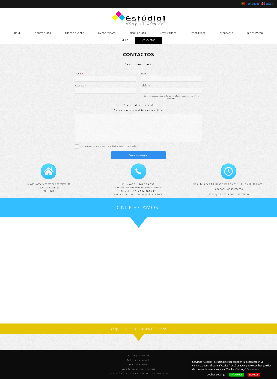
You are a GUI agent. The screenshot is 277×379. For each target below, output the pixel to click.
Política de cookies (138, 364)
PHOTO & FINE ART (74, 33)
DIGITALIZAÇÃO (255, 33)
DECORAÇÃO (226, 33)
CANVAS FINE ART (106, 33)
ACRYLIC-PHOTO (168, 33)
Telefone (145, 85)
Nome (79, 73)
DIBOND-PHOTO (138, 33)
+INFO (125, 40)
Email (144, 73)
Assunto (80, 85)
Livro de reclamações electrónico (138, 369)
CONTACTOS (148, 40)
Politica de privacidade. (124, 146)
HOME (17, 33)
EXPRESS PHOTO (43, 33)
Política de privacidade (138, 360)
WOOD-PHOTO (198, 33)
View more (253, 369)
